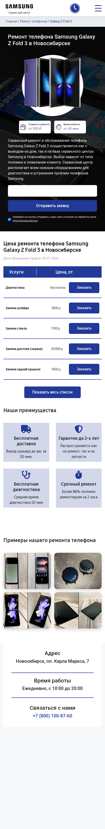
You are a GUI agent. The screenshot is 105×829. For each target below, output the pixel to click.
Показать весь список (52, 392)
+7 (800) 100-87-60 (52, 716)
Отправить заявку (52, 205)
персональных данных (25, 220)
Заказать (84, 287)
